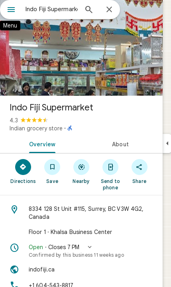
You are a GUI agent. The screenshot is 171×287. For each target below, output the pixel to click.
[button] (81, 250)
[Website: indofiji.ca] (81, 269)
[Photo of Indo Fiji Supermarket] (81, 48)
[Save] (52, 171)
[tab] (41, 143)
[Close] (109, 10)
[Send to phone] (110, 174)
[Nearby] (81, 171)
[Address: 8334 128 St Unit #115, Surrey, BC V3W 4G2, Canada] (81, 213)
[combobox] (52, 9)
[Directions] (23, 171)
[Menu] (11, 10)
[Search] (88, 10)
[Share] (139, 171)
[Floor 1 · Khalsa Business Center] (81, 232)
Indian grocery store (36, 128)
